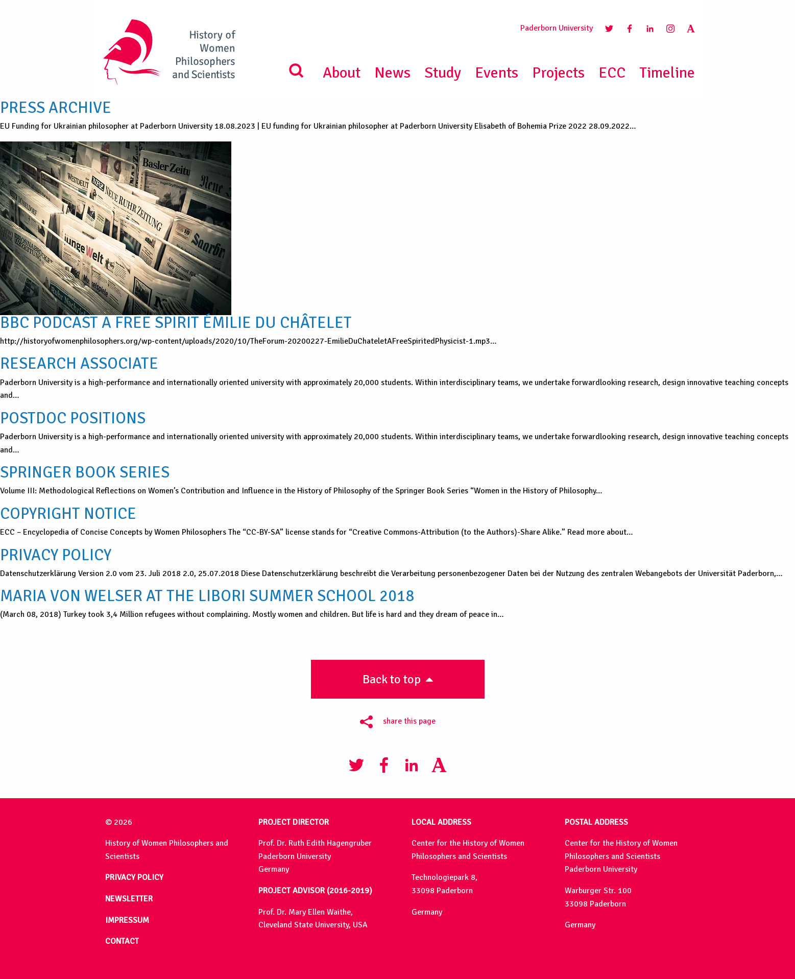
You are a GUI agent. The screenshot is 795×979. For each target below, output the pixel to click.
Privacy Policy (55, 555)
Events (496, 72)
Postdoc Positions (73, 418)
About (341, 72)
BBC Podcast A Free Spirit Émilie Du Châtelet (176, 322)
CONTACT (122, 941)
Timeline (667, 72)
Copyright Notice (68, 513)
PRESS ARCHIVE (55, 107)
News (392, 72)
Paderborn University (556, 28)
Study (442, 72)
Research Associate (79, 363)
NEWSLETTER (129, 899)
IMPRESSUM (127, 920)
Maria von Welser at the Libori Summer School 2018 (207, 596)
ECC (611, 72)
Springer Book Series (85, 472)
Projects (558, 72)
